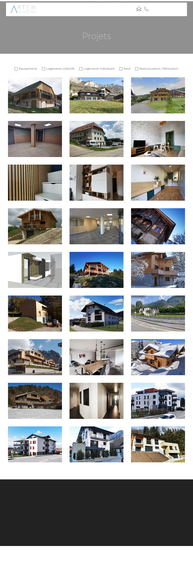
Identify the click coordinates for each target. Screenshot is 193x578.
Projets (93, 11)
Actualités (114, 11)
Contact (135, 11)
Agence (74, 11)
